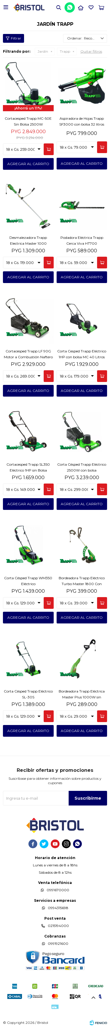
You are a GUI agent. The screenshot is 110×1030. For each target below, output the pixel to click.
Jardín (43, 51)
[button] (59, 7)
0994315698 (58, 908)
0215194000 (58, 925)
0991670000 (58, 890)
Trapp (65, 51)
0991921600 (58, 943)
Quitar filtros (91, 51)
